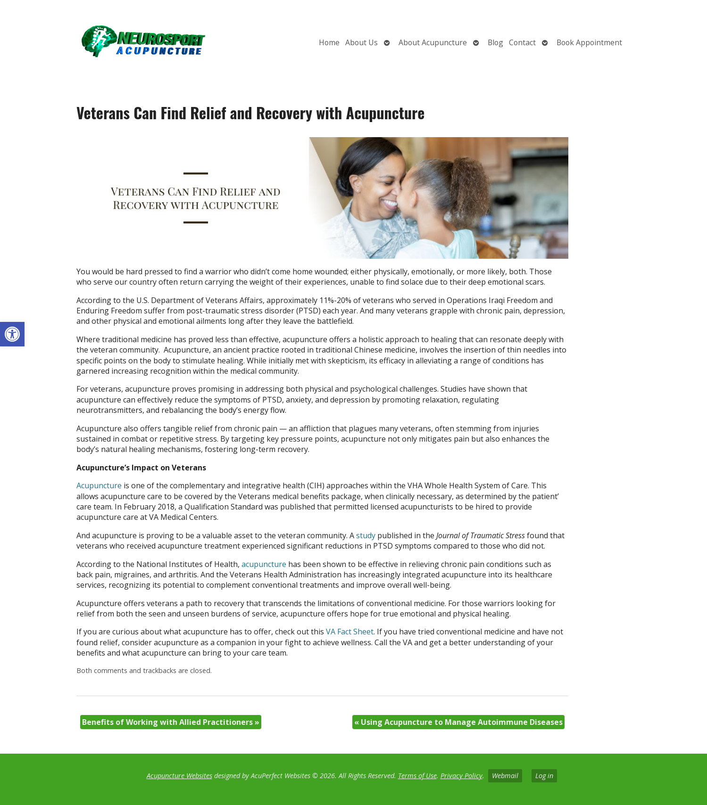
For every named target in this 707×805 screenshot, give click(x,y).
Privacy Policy (461, 775)
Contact (522, 42)
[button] (12, 334)
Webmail (505, 775)
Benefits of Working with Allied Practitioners (170, 722)
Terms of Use (417, 775)
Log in (544, 775)
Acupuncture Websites (179, 775)
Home (329, 42)
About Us (361, 42)
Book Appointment (589, 42)
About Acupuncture (433, 42)
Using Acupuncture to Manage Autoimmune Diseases (458, 722)
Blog (495, 42)
